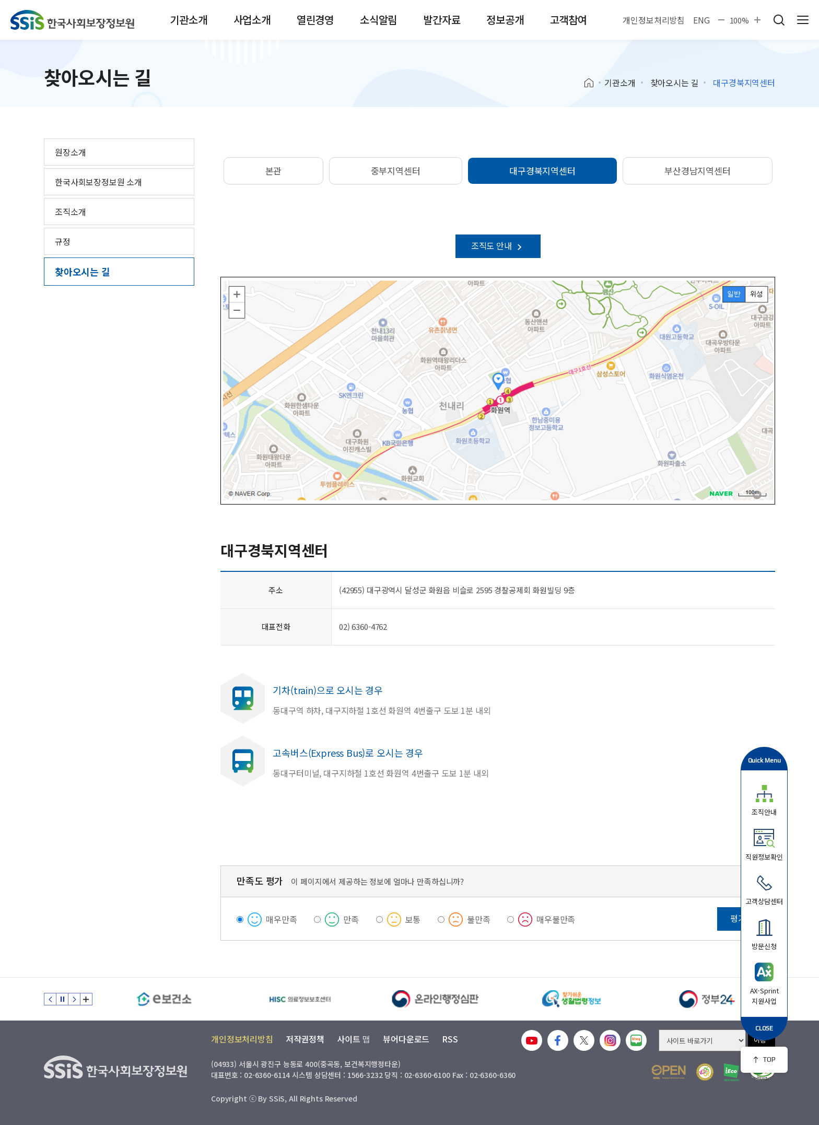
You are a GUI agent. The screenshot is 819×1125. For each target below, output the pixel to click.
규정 (63, 241)
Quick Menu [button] (764, 760)
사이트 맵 (353, 1039)
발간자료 (441, 19)
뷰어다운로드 (406, 1039)
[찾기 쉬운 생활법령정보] (571, 999)
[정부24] (707, 999)
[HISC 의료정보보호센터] (300, 999)
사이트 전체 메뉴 (803, 20)
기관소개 (188, 19)
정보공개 (504, 19)
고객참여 (568, 19)
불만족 (478, 919)
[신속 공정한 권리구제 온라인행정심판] (436, 999)
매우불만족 (555, 919)
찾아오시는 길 (674, 82)
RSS (450, 1039)
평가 (738, 918)
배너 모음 (86, 999)
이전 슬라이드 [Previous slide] (50, 999)
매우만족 (281, 919)
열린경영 (315, 19)
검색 (779, 20)
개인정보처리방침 (654, 20)
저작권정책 (305, 1039)
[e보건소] (164, 999)
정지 (62, 999)
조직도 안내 (498, 245)
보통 (413, 919)
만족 (351, 919)
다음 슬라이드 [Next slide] (74, 999)
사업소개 (252, 19)
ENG (701, 20)
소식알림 (378, 19)
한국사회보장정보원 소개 (98, 181)
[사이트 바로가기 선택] (702, 1040)
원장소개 (70, 152)
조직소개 (70, 211)
